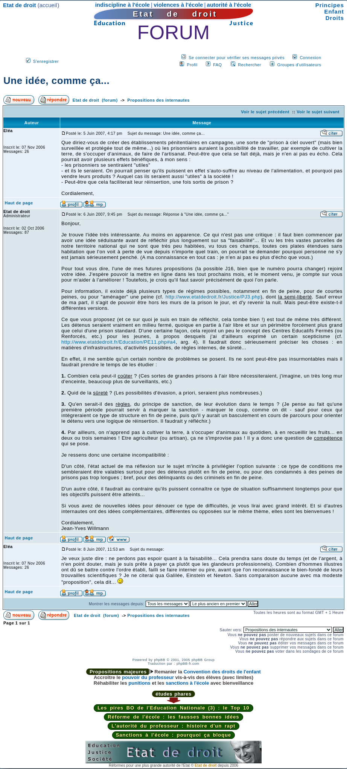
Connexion (310, 57)
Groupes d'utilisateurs (299, 64)
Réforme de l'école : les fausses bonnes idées (173, 717)
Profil (192, 64)
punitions (139, 683)
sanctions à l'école (187, 683)
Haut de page (19, 203)
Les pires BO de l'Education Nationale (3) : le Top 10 (173, 708)
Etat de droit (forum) (95, 100)
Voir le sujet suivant (318, 112)
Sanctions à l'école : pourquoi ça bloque (173, 735)
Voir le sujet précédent (265, 112)
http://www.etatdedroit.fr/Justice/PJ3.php (213, 297)
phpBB (159, 660)
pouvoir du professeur (148, 677)
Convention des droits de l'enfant (222, 672)
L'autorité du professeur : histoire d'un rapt (173, 726)
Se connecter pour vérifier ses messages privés (237, 57)
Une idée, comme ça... (56, 80)
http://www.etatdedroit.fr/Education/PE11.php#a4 (118, 342)
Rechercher (249, 64)
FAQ (217, 64)
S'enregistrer (46, 61)
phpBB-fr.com (188, 663)
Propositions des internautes (158, 100)
